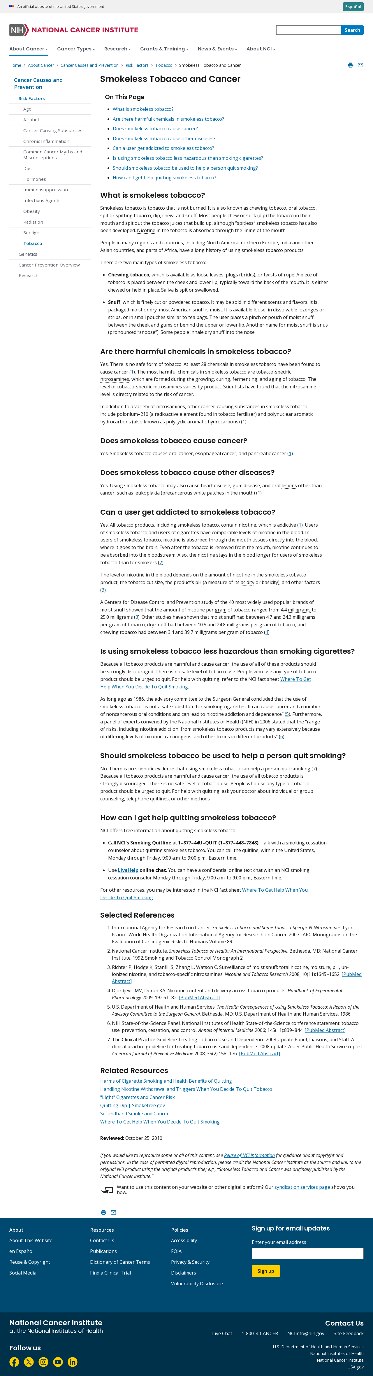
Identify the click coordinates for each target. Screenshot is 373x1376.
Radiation (33, 222)
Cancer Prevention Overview (49, 265)
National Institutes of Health (337, 1353)
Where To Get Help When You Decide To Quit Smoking (160, 1122)
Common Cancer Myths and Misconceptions (52, 154)
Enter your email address (279, 1242)
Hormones (34, 179)
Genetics (28, 254)
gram (220, 610)
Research (28, 275)
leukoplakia (147, 493)
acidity (247, 582)
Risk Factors (32, 98)
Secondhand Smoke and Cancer (134, 1113)
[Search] (352, 30)
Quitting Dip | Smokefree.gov (132, 1105)
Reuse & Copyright (29, 1262)
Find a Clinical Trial (110, 1273)
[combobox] (308, 30)
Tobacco (32, 243)
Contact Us (102, 1240)
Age (27, 109)
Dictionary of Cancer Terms (120, 1262)
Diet (27, 168)
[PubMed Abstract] (199, 997)
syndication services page (302, 1187)
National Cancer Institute (340, 1360)
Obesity (31, 211)
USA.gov (356, 1367)
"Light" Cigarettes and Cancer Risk (137, 1097)
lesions (289, 485)
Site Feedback (349, 1333)
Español (353, 6)
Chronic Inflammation (46, 141)
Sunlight (32, 232)
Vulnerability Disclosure (197, 1283)
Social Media (22, 1273)
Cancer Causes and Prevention (38, 83)
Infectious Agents (42, 200)
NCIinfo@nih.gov (305, 1333)
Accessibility (184, 1240)
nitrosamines (114, 379)
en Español (21, 1251)
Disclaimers (183, 1273)
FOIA (176, 1251)
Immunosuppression (45, 189)
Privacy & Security (190, 1262)
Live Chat (222, 1333)
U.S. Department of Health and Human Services (318, 1346)
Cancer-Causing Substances (52, 130)
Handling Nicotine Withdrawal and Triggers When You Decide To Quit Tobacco (186, 1089)
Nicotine (146, 230)
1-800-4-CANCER (260, 1333)
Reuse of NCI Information (249, 1155)
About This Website (30, 1240)
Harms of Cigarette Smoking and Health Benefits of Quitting (166, 1081)
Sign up (266, 1271)
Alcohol (31, 119)
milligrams (299, 610)
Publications (103, 1251)
